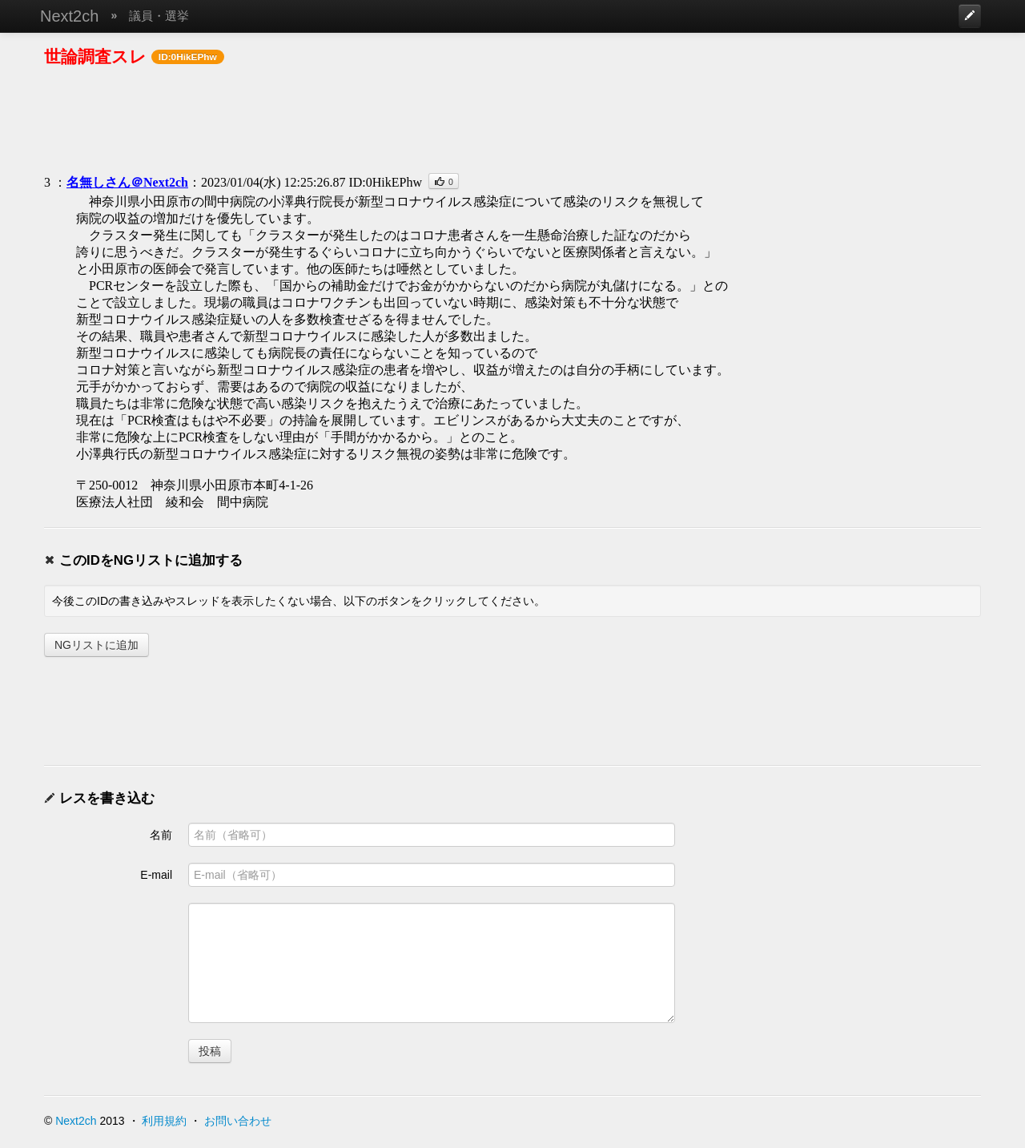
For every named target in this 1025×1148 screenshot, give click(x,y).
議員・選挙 (159, 15)
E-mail (156, 874)
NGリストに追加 (96, 644)
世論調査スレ (95, 56)
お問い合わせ (237, 1120)
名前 (161, 834)
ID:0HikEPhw (385, 182)
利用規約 (164, 1120)
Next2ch (69, 16)
